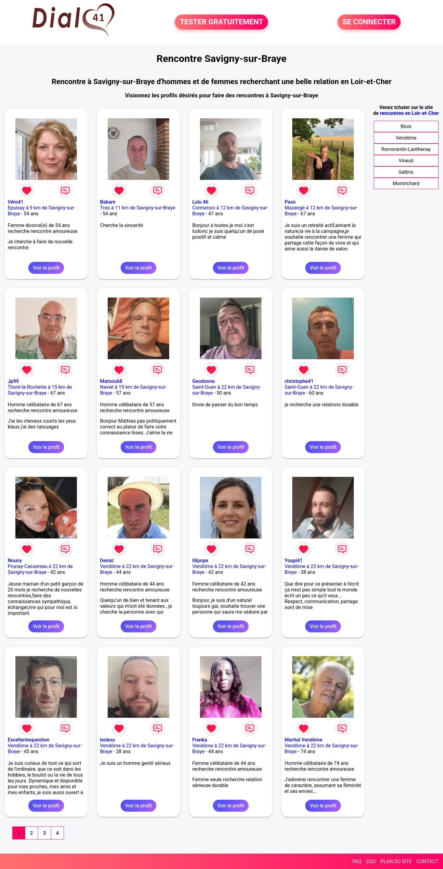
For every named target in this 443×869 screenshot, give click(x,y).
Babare (107, 202)
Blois (406, 126)
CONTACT (427, 861)
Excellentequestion (29, 740)
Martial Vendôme (303, 740)
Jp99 (13, 381)
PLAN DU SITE (396, 861)
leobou (107, 740)
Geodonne (203, 381)
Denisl (107, 560)
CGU (371, 861)
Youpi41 (294, 560)
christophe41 (299, 381)
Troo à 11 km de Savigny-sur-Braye (137, 208)
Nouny (15, 560)
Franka (199, 740)
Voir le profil (46, 268)
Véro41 (15, 202)
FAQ (357, 861)
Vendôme (406, 138)
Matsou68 (111, 381)
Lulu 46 (200, 202)
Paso (290, 202)
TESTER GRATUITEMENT (221, 22)
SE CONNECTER (369, 22)
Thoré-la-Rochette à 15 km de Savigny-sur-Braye (40, 390)
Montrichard (406, 183)
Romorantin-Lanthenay (406, 149)
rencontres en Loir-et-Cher (409, 113)
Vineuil (406, 161)
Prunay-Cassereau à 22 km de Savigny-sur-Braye (40, 569)
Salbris (406, 172)
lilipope (200, 560)
